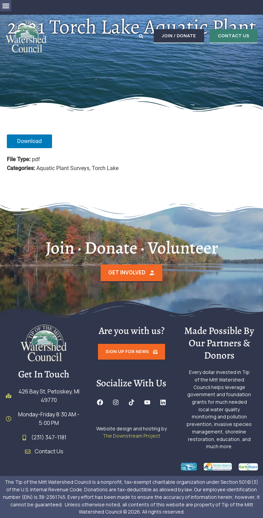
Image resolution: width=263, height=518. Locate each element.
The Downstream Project (131, 435)
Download (29, 141)
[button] (5, 5)
